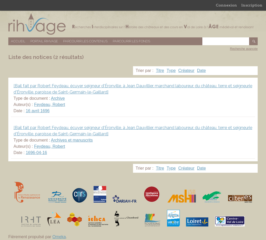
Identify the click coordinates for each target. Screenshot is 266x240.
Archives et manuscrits (72, 140)
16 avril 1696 (38, 111)
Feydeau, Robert (49, 104)
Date (201, 70)
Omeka (59, 237)
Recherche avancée (244, 49)
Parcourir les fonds (131, 41)
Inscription (251, 5)
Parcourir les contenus (85, 41)
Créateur (186, 70)
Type (171, 70)
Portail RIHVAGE (44, 41)
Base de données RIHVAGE (133, 24)
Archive (58, 98)
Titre (160, 70)
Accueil (18, 41)
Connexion (226, 5)
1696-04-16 (36, 152)
